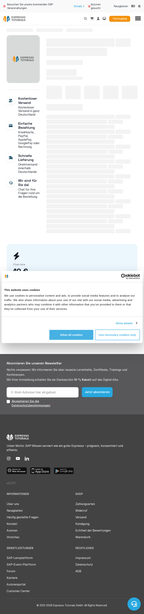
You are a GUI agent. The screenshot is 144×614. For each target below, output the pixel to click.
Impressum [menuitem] (83, 558)
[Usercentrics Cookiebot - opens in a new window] (124, 276)
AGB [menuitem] (78, 571)
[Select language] (133, 6)
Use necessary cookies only (117, 334)
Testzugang (120, 18)
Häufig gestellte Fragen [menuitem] (22, 517)
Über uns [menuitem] (13, 504)
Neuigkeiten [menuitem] (121, 6)
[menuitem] (9, 458)
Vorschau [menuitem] (13, 537)
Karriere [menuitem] (12, 578)
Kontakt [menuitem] (12, 524)
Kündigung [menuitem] (82, 524)
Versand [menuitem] (80, 517)
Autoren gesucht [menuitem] (94, 6)
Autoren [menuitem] (12, 530)
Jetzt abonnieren (97, 392)
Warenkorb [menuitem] (82, 537)
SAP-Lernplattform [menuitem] (20, 558)
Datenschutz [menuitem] (84, 564)
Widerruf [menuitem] (81, 510)
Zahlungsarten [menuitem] (85, 504)
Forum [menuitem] (11, 571)
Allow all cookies (71, 334)
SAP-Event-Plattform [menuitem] (21, 564)
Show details (124, 323)
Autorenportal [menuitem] (16, 584)
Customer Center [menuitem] (18, 591)
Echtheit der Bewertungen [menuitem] (93, 530)
